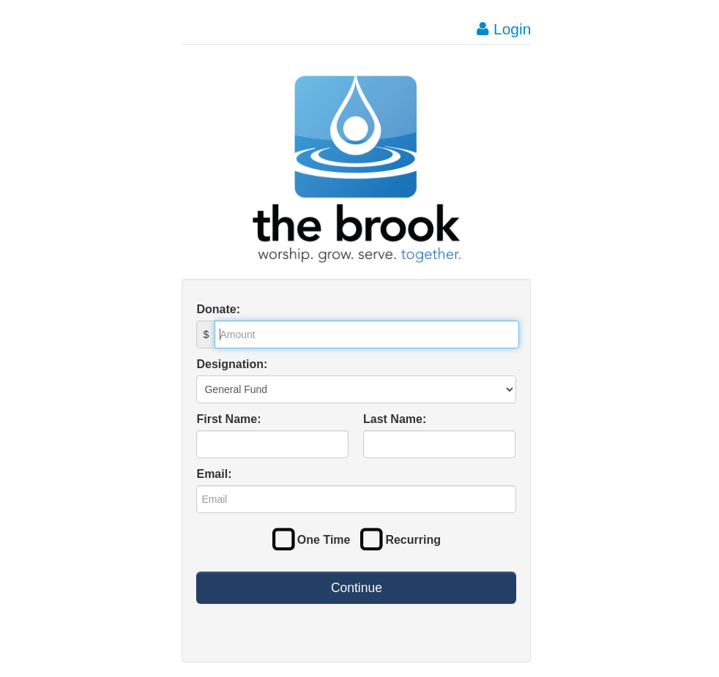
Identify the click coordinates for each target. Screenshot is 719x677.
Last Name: (394, 419)
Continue (356, 587)
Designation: (231, 364)
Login (504, 28)
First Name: (228, 419)
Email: (213, 474)
